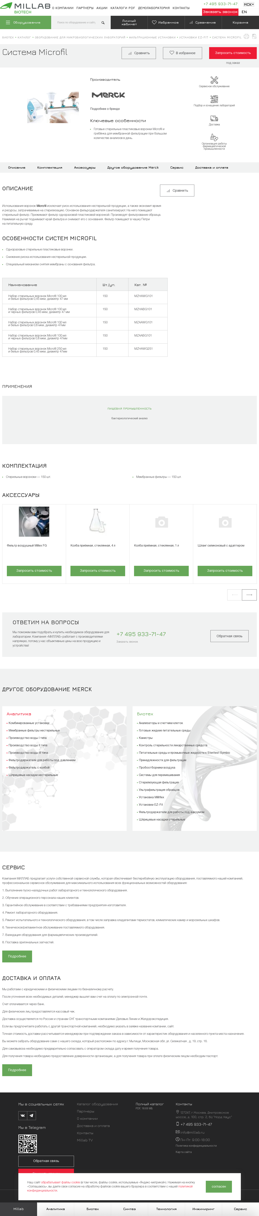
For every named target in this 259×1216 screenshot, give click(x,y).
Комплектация (49, 167)
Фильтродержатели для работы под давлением (42, 760)
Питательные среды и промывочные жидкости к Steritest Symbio (184, 753)
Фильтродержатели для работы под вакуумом (171, 812)
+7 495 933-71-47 (220, 3)
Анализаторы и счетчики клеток (161, 723)
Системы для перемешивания (159, 775)
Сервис (176, 167)
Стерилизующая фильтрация (159, 782)
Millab (18, 1209)
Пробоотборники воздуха (157, 768)
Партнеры (84, 8)
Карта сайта (184, 1152)
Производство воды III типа (28, 753)
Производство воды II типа (28, 745)
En (244, 11)
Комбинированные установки (29, 723)
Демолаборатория (154, 8)
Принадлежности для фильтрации (162, 760)
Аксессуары (84, 167)
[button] (234, 594)
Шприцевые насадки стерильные (162, 819)
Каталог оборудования (97, 1104)
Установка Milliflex (151, 797)
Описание (16, 167)
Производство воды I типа (28, 738)
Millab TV (85, 1140)
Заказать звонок (220, 11)
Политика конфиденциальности (196, 1146)
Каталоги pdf (122, 8)
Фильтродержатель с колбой (29, 768)
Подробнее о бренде (105, 109)
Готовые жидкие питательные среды (165, 730)
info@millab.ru (192, 1132)
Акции (102, 8)
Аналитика (19, 713)
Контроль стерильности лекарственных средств (173, 745)
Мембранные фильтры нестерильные (34, 730)
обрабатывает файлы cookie (60, 1182)
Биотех (145, 713)
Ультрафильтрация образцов (159, 790)
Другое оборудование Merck (133, 167)
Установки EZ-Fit (151, 805)
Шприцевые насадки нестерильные (33, 775)
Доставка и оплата (211, 167)
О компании (62, 8)
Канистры (146, 738)
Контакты (181, 8)
